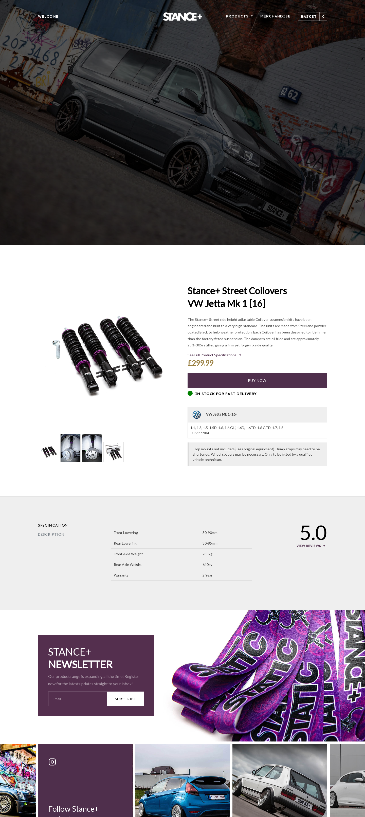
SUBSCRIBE (125, 699)
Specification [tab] (53, 525)
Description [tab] (51, 534)
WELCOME (48, 16)
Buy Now (257, 380)
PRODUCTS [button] (238, 16)
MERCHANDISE (275, 16)
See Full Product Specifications (212, 355)
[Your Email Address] (77, 699)
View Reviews (309, 546)
